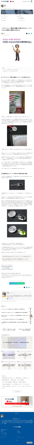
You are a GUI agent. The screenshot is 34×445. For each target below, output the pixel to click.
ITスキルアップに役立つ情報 (6, 386)
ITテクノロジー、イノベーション (16, 386)
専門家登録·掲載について (4, 429)
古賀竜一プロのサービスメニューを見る (17, 283)
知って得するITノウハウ (6, 35)
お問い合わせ (19, 432)
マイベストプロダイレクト (4, 436)
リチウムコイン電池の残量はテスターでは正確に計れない (11, 69)
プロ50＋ (18, 436)
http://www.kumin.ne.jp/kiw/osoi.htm (7, 266)
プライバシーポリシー (4, 432)
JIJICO (2, 437)
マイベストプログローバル (20, 437)
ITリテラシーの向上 (26, 384)
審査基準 (5, 423)
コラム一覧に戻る (17, 391)
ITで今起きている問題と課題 (6, 384)
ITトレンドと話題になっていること (17, 384)
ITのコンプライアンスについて (27, 386)
